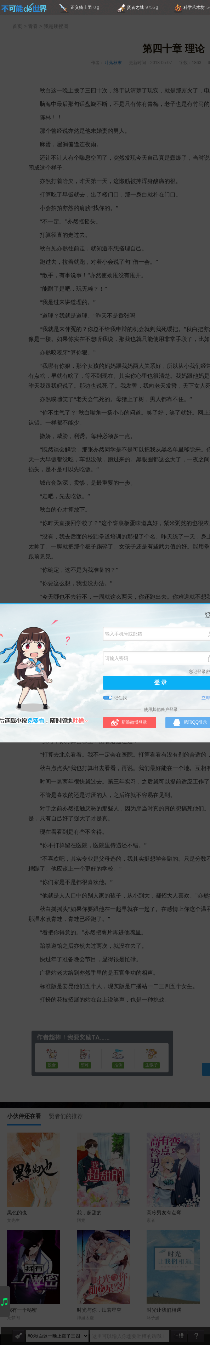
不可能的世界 (24, 7)
